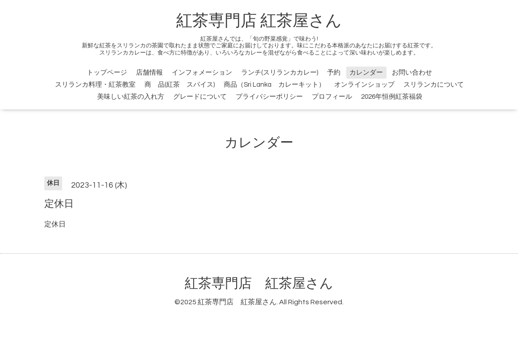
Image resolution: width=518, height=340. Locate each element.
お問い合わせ (412, 72)
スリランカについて (433, 84)
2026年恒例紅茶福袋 (391, 96)
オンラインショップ (364, 84)
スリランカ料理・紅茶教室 (95, 84)
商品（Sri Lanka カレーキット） (274, 84)
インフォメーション (202, 72)
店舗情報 (149, 72)
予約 (333, 72)
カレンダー (366, 72)
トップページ (107, 72)
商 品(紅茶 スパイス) (179, 84)
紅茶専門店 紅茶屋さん (259, 21)
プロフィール (332, 96)
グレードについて (200, 96)
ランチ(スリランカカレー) (279, 72)
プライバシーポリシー (269, 96)
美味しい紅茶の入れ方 (130, 96)
